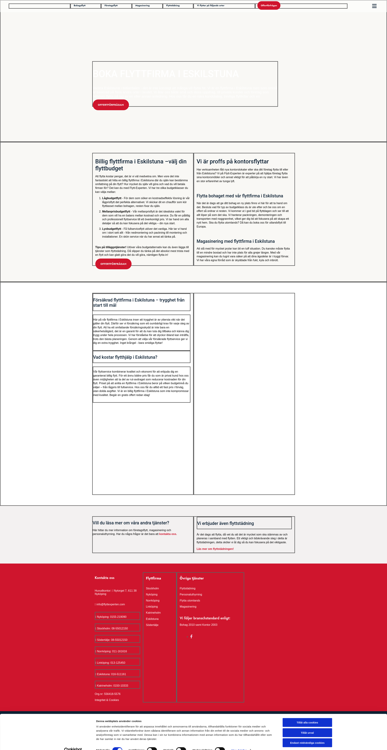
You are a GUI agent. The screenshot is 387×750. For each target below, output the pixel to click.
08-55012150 (119, 628)
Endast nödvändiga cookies (307, 400)
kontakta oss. (168, 534)
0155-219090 (118, 616)
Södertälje (152, 624)
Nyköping (152, 594)
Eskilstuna (152, 618)
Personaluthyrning (191, 594)
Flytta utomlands (190, 600)
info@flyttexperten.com (111, 604)
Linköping (152, 606)
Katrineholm (153, 612)
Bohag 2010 (187, 624)
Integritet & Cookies (107, 700)
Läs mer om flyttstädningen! (215, 548)
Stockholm (152, 588)
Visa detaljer (239, 407)
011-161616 (119, 651)
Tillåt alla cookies (307, 379)
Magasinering (188, 606)
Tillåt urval (307, 389)
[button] (80, 5)
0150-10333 (120, 685)
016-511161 (118, 674)
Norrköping (152, 600)
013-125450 (117, 662)
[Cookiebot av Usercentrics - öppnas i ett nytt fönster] (73, 407)
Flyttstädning (187, 588)
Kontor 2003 (209, 624)
